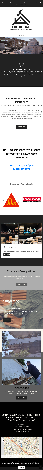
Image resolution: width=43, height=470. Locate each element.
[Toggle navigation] (21, 35)
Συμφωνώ (21, 467)
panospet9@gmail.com (23, 4)
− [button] (3, 441)
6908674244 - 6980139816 (17, 2)
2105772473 (6, 2)
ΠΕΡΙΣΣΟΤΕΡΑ (21, 127)
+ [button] (3, 439)
